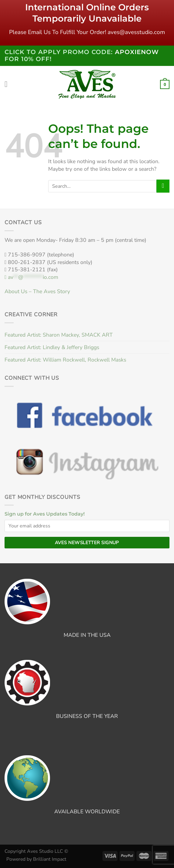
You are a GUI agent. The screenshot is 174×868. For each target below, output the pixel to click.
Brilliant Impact (49, 859)
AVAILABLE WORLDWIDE (87, 811)
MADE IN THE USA (87, 635)
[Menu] (9, 84)
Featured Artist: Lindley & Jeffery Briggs (52, 347)
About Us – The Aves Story (37, 291)
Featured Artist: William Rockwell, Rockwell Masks (65, 359)
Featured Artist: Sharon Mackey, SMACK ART (59, 334)
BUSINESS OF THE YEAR (87, 716)
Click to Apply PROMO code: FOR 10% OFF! (82, 55)
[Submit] (162, 186)
